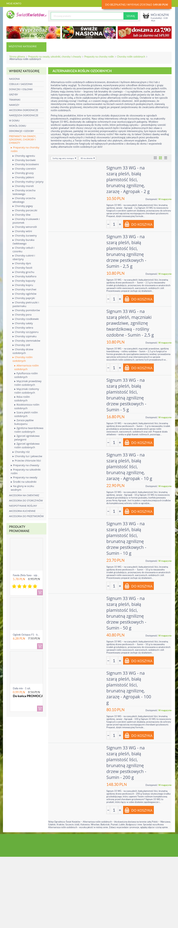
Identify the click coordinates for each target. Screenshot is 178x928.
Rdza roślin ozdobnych (22, 398)
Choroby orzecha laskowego (24, 192)
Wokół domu (17, 125)
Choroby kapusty (24, 281)
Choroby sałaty (23, 323)
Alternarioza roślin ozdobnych (26, 367)
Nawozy (14, 105)
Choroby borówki (24, 160)
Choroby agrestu (24, 156)
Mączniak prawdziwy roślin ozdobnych (28, 382)
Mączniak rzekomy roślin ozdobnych (26, 390)
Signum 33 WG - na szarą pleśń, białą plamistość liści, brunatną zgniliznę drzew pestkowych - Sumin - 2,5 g (126, 251)
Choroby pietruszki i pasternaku (26, 304)
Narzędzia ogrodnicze (23, 115)
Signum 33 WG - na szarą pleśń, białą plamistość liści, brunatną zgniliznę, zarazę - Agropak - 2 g (128, 179)
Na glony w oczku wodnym (22, 487)
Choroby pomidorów (26, 310)
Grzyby (13, 94)
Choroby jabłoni (23, 177)
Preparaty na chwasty (25, 465)
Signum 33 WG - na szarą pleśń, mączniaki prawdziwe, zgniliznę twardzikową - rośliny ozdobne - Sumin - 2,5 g (130, 323)
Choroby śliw (21, 214)
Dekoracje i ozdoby (21, 131)
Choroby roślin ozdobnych (131, 56)
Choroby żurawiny (25, 235)
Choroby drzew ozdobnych (23, 351)
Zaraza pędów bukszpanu (24, 422)
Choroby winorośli (25, 227)
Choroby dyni (22, 263)
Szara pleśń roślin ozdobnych (26, 414)
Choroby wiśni (22, 231)
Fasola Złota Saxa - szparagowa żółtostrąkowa (37, 575)
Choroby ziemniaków (26, 340)
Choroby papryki (24, 298)
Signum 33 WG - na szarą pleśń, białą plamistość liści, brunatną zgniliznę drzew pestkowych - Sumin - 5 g (126, 394)
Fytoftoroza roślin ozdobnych (26, 375)
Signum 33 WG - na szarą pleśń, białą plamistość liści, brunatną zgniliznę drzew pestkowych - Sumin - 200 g (126, 762)
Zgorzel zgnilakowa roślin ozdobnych (26, 445)
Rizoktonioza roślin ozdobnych (26, 406)
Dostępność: (151, 199)
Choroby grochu (23, 272)
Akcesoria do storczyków (26, 500)
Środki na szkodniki (23, 482)
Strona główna (17, 56)
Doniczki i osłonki (21, 89)
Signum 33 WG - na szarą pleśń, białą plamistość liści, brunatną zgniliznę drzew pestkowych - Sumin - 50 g (126, 613)
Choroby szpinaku (25, 336)
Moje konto (13, 3)
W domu (14, 120)
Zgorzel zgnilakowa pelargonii (26, 437)
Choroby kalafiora (24, 276)
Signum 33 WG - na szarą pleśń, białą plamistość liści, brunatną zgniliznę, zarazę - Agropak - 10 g (129, 466)
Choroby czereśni (24, 168)
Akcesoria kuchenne (22, 511)
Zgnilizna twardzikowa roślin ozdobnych (28, 429)
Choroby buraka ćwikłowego (23, 241)
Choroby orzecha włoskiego (24, 199)
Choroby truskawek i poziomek (26, 220)
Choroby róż (21, 452)
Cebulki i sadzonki (21, 84)
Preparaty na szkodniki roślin (26, 471)
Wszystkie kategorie (23, 46)
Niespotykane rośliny (23, 505)
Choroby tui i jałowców (27, 456)
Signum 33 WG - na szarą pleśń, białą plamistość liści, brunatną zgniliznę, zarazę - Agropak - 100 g (128, 687)
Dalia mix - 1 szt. (22, 688)
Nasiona (14, 78)
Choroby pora (22, 314)
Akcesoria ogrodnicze (23, 110)
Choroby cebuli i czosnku (23, 249)
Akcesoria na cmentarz (24, 495)
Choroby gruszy (23, 173)
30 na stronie (87, 158)
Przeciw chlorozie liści (27, 460)
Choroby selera (23, 327)
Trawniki (14, 99)
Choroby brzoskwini (26, 164)
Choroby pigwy (23, 206)
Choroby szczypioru (26, 332)
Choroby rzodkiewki (26, 319)
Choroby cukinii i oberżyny (24, 257)
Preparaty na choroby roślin (99, 56)
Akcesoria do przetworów (26, 516)
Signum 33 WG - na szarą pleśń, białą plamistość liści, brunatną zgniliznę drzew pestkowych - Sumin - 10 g (126, 538)
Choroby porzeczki (25, 210)
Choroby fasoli (22, 267)
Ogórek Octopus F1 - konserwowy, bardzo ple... (38, 634)
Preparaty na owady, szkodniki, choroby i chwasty (54, 56)
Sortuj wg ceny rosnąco (64, 158)
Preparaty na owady (24, 477)
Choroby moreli (23, 186)
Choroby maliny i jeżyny (28, 181)
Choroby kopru (23, 285)
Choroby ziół (21, 345)
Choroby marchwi (24, 289)
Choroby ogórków (24, 294)
